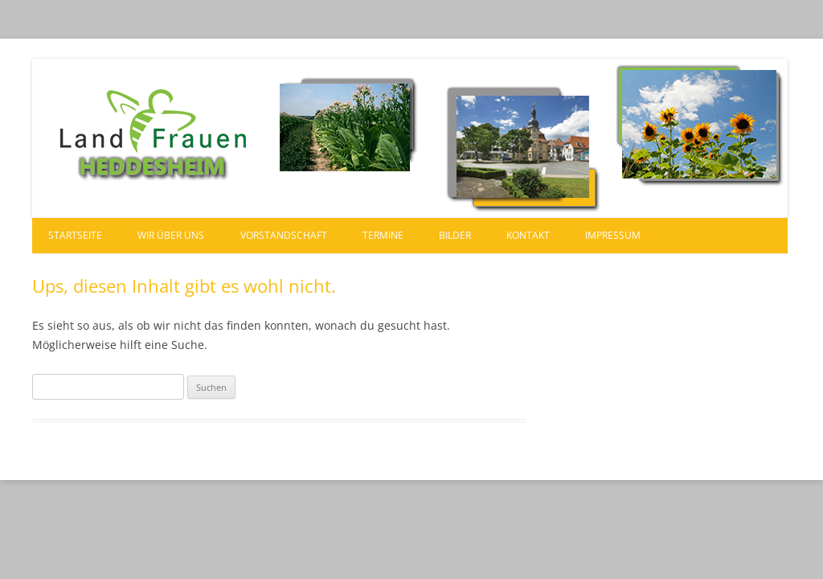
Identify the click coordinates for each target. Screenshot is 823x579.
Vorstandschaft (283, 235)
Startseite (75, 235)
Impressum (613, 235)
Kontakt (528, 235)
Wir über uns (170, 235)
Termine (382, 235)
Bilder (455, 235)
